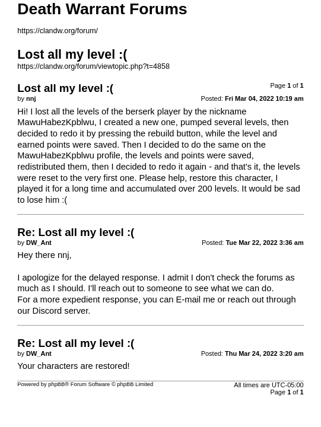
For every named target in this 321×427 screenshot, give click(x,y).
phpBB (56, 384)
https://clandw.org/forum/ (57, 31)
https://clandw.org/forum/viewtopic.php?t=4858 (93, 66)
